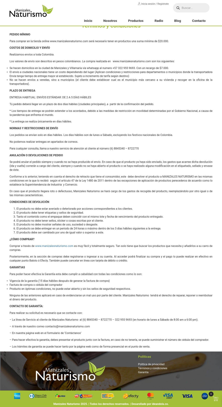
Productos (135, 21)
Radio (159, 21)
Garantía (143, 372)
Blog (177, 21)
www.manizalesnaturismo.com (54, 246)
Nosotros (110, 21)
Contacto (199, 21)
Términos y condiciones (152, 368)
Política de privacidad (151, 364)
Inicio (88, 21)
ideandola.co (160, 404)
